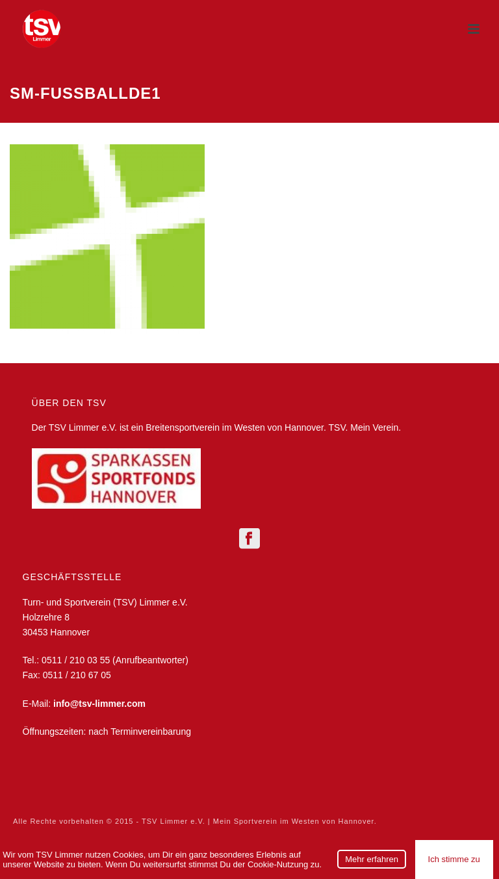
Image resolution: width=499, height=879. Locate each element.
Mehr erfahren (371, 859)
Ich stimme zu (454, 859)
